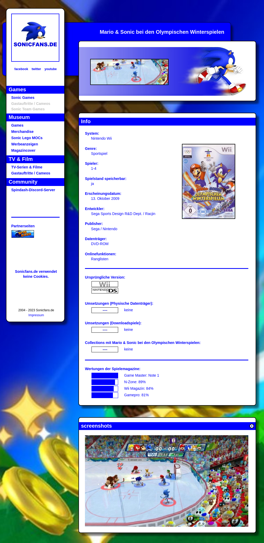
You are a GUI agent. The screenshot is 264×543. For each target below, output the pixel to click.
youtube (50, 69)
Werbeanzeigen (24, 144)
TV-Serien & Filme (26, 167)
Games (17, 125)
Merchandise (22, 131)
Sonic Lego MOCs (27, 138)
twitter (36, 69)
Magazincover (23, 150)
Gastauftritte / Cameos (30, 173)
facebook (21, 69)
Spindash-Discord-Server (33, 190)
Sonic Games (23, 97)
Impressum (36, 315)
